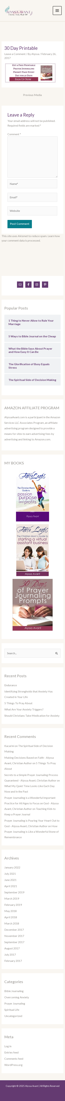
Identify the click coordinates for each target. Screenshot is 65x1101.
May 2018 (10, 911)
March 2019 (11, 898)
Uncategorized (13, 1015)
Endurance (10, 685)
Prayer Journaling (14, 1003)
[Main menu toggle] (57, 10)
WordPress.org (13, 1064)
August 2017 (12, 948)
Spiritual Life (11, 1009)
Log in (7, 1046)
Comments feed (13, 1058)
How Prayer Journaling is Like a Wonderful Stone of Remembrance (31, 831)
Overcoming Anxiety (16, 997)
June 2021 (10, 879)
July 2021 (10, 873)
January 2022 (12, 867)
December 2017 (14, 929)
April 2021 (10, 886)
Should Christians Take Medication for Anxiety (31, 715)
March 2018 (11, 923)
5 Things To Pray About (18, 703)
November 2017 (14, 935)
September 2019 (14, 892)
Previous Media (32, 94)
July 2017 (10, 954)
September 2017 (14, 942)
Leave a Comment (14, 53)
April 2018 (10, 917)
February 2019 (13, 904)
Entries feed (11, 1052)
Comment (14, 134)
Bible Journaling (14, 991)
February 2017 (13, 960)
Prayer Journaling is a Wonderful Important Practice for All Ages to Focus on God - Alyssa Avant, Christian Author (31, 803)
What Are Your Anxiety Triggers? (24, 709)
